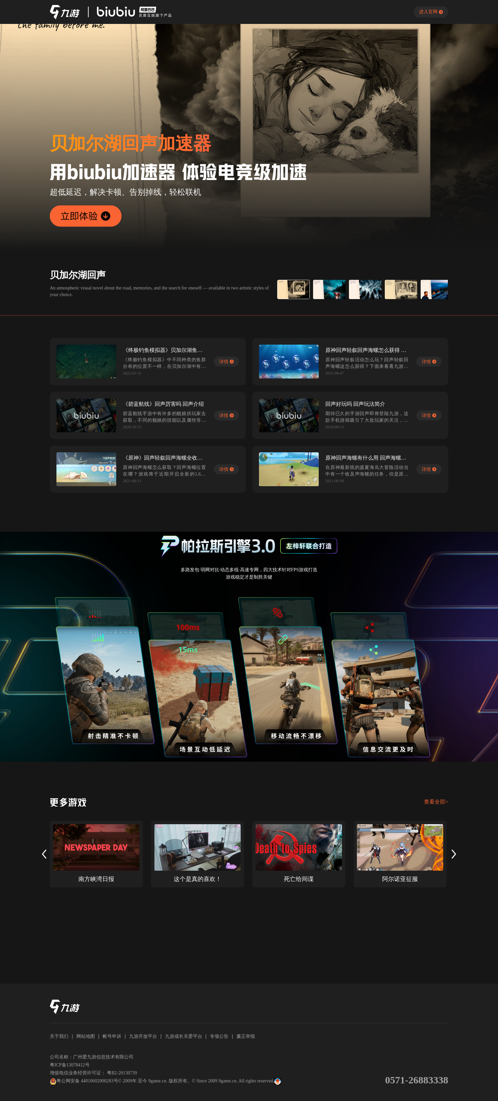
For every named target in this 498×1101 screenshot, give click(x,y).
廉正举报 (245, 1036)
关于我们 (59, 1036)
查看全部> (436, 802)
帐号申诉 (112, 1036)
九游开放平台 (143, 1036)
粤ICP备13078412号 (70, 1064)
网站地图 (85, 1036)
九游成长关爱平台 (183, 1036)
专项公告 (219, 1036)
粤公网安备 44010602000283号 (84, 1081)
